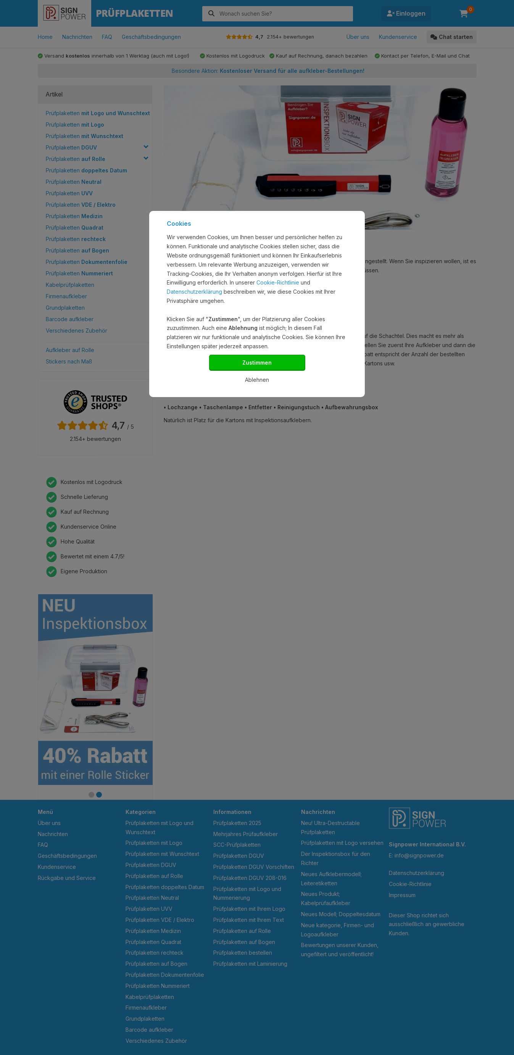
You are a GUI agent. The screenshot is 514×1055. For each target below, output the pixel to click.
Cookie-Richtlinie (277, 282)
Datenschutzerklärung (194, 291)
